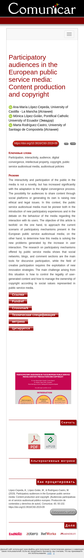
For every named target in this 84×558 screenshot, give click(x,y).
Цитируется (21, 328)
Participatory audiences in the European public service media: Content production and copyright (37, 75)
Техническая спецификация (33, 315)
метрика (18, 321)
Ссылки (18, 294)
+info (49, 553)
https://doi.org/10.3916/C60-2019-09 (35, 143)
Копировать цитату (63, 511)
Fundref (18, 301)
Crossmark (20, 308)
